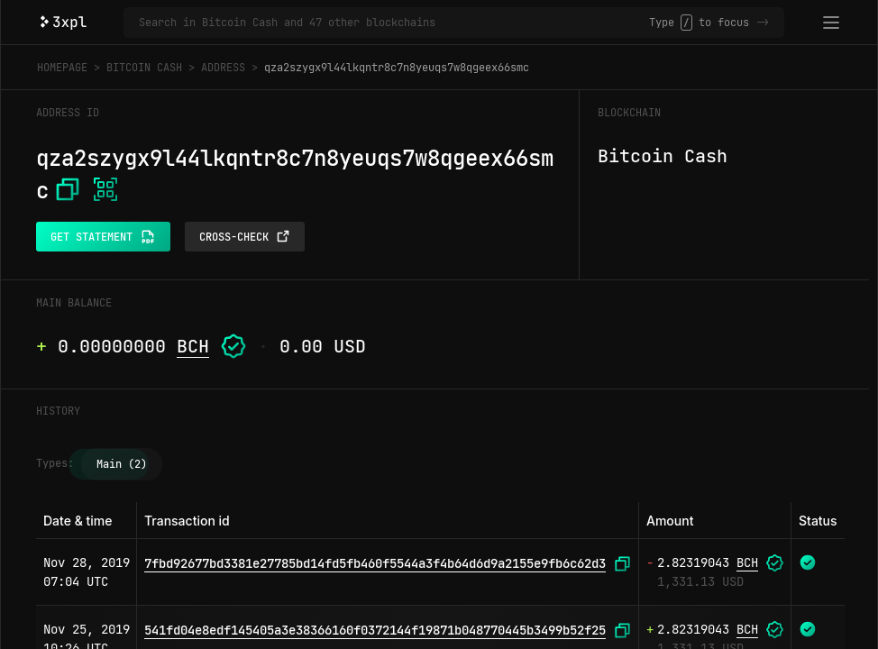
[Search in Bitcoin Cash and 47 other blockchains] (394, 22)
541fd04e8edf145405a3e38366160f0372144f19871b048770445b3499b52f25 (375, 630)
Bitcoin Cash (144, 67)
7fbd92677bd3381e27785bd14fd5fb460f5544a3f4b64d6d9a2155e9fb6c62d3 (375, 563)
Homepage (62, 67)
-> (762, 22)
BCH (193, 346)
